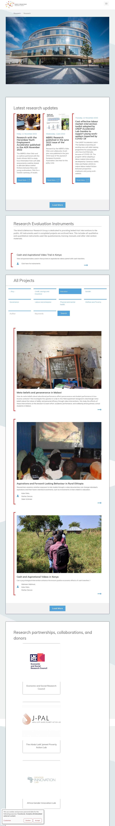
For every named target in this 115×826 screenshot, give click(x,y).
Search (64, 313)
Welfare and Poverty (93, 302)
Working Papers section (16, 67)
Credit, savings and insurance (42, 292)
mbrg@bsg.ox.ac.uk (55, 786)
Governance (14, 302)
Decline (28, 820)
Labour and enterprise (43, 302)
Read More (22, 180)
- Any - (12, 291)
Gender (88, 291)
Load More (57, 205)
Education (64, 291)
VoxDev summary (23, 173)
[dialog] (23, 817)
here (60, 160)
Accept (37, 820)
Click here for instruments (30, 263)
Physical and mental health (67, 303)
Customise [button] (7, 820)
